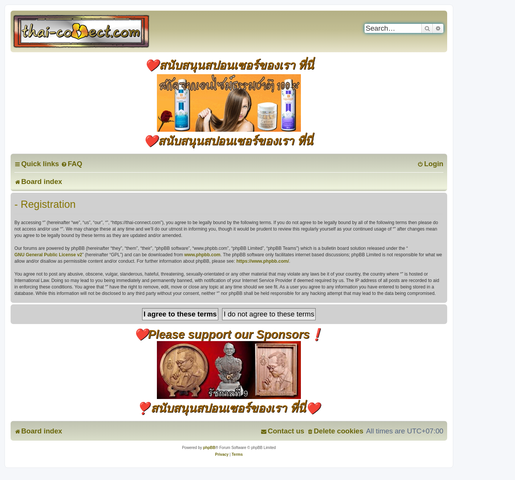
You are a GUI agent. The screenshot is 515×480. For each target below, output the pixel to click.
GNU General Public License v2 (48, 254)
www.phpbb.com (202, 254)
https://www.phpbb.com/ (262, 261)
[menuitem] (71, 163)
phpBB (209, 448)
